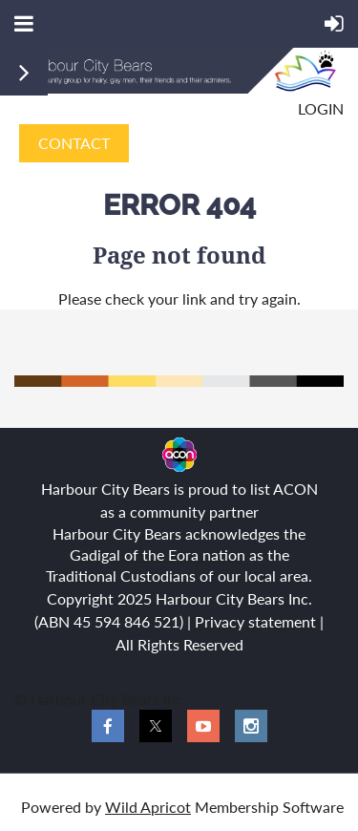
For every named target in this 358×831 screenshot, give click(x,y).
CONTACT (74, 143)
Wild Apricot (148, 807)
